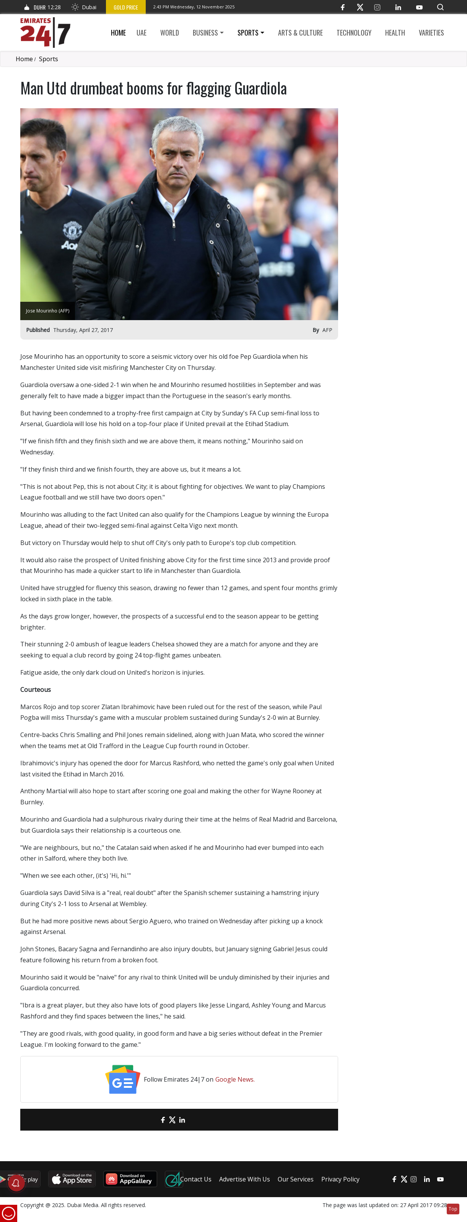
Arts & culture (300, 32)
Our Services (296, 1179)
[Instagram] (377, 7)
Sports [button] (248, 32)
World (169, 32)
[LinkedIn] (398, 7)
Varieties (431, 32)
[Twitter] (360, 7)
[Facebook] (343, 7)
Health (395, 32)
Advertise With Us (244, 1179)
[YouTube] (419, 7)
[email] (149, 1120)
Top (453, 1209)
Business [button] (205, 32)
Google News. (235, 1079)
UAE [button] (141, 32)
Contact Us (196, 1179)
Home (118, 32)
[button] (440, 7)
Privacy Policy (340, 1179)
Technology (354, 32)
